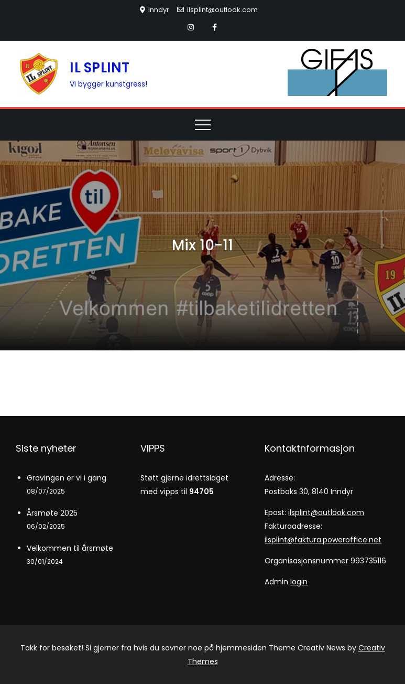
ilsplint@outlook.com (217, 10)
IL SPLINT (99, 67)
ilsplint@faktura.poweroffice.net (323, 540)
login (299, 581)
